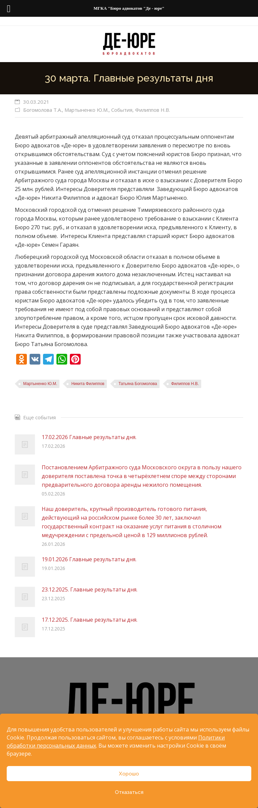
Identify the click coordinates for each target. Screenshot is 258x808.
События (121, 109)
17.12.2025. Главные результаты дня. (89, 619)
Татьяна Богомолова (138, 383)
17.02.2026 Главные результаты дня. (89, 437)
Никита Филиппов (87, 383)
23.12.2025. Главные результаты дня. (89, 589)
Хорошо (129, 774)
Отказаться (129, 792)
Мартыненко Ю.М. (86, 109)
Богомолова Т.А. (42, 109)
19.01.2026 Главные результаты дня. (89, 559)
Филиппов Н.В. (152, 109)
